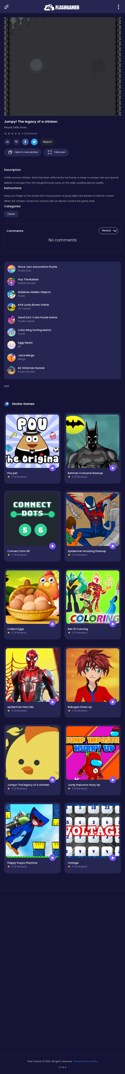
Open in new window (22, 152)
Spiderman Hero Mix (20, 707)
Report (47, 142)
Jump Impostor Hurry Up (84, 785)
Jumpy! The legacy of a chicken (28, 785)
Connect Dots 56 (18, 551)
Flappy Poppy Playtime (22, 863)
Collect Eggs (15, 629)
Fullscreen (56, 152)
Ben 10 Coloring (78, 629)
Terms (76, 1061)
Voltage (73, 863)
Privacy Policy (90, 1061)
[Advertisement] (62, 924)
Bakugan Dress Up (80, 707)
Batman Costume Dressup (85, 473)
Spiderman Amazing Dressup (87, 551)
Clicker (11, 214)
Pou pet (12, 473)
